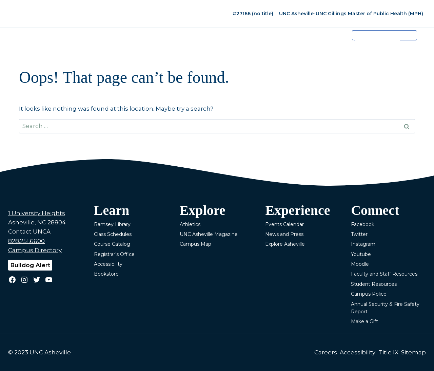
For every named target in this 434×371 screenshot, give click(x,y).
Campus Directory (35, 250)
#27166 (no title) (253, 14)
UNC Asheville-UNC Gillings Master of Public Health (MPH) (351, 14)
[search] (377, 40)
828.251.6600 (26, 241)
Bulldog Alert (30, 265)
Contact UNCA (29, 231)
